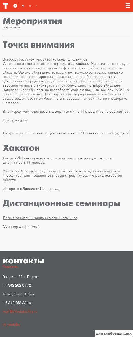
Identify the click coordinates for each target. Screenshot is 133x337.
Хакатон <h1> (14, 158)
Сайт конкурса (15, 120)
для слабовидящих (114, 333)
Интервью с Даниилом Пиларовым (31, 188)
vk (4, 324)
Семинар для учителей (21, 226)
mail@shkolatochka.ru (20, 311)
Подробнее (10, 267)
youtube (13, 324)
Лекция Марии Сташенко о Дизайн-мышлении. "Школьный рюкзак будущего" (66, 133)
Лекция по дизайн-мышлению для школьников (40, 218)
